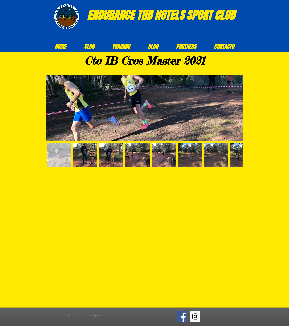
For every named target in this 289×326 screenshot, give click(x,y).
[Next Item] (236, 108)
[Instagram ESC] (195, 316)
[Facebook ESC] (182, 316)
